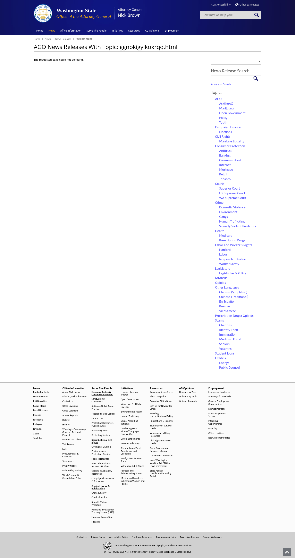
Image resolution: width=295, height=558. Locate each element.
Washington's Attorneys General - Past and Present (74, 432)
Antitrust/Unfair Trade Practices (102, 407)
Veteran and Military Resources (102, 472)
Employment (172, 30)
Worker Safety (229, 264)
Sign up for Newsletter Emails (161, 407)
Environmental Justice (132, 411)
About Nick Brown (71, 392)
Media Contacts (41, 392)
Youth (223, 122)
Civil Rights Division (101, 446)
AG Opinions (152, 30)
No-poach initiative (232, 259)
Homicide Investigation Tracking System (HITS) (103, 511)
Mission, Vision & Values (74, 396)
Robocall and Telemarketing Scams (131, 472)
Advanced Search (221, 84)
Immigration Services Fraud (131, 460)
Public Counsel (229, 367)
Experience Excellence (219, 392)
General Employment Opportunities (218, 403)
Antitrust (225, 151)
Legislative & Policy (232, 273)
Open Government (232, 113)
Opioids (220, 283)
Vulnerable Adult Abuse (132, 466)
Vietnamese (227, 311)
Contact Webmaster (213, 537)
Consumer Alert (230, 160)
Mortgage (226, 169)
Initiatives (117, 30)
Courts (219, 184)
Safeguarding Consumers (98, 400)
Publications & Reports (161, 421)
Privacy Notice (69, 466)
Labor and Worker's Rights (233, 245)
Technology (68, 461)
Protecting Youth (100, 430)
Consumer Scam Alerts (161, 392)
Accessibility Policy (118, 537)
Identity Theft (228, 330)
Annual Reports (70, 415)
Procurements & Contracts (70, 455)
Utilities (220, 358)
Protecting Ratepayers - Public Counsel (103, 424)
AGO (218, 99)
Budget (66, 420)
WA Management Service (217, 415)
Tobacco (225, 179)
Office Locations (70, 410)
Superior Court (229, 188)
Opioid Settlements (130, 439)
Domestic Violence (232, 207)
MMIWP (221, 278)
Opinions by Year (187, 392)
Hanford (225, 250)
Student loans (225, 353)
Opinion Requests (188, 401)
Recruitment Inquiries (219, 437)
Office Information (70, 30)
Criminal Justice (99, 497)
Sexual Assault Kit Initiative (129, 422)
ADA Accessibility (221, 4)
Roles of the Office (71, 439)
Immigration (227, 334)
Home (39, 30)
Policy (223, 118)
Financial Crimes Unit (102, 517)
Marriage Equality (231, 141)
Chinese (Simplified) (233, 292)
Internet (225, 165)
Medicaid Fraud (230, 339)
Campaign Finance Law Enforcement (103, 480)
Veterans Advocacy (130, 443)
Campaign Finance (228, 127)
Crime (219, 202)
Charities (225, 325)
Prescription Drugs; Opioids (234, 316)
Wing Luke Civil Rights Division (132, 405)
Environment (228, 212)
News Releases (63, 38)
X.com (36, 433)
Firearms (96, 521)
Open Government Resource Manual (159, 449)
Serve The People (96, 30)
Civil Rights (222, 136)
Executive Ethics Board (161, 401)
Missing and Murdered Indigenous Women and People (133, 481)
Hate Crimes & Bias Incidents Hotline (101, 465)
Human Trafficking (232, 221)
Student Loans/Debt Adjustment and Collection (131, 451)
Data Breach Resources (161, 455)
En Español (227, 301)
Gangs (223, 217)
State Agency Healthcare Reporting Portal (160, 473)
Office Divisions (70, 406)
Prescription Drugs (232, 240)
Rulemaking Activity (72, 470)
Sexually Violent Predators (237, 226)
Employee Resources (142, 537)
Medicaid (225, 235)
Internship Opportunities (215, 422)
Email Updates (40, 410)
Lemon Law (97, 418)
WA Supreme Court (232, 198)
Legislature (222, 268)
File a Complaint (158, 396)
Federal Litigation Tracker (129, 393)
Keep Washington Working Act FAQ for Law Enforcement (160, 463)
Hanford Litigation (100, 459)
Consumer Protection (230, 146)
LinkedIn (37, 429)
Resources (134, 30)
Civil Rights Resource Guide (160, 442)
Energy (224, 363)
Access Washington (189, 537)
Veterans (225, 349)
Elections (225, 132)
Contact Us (67, 401)
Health (220, 231)
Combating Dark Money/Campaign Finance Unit (130, 431)
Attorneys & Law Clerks (219, 396)
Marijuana (226, 108)
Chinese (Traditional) (233, 297)
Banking (224, 155)
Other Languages (247, 4)
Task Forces (68, 444)
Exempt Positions (216, 409)
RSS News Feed (40, 401)
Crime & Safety (99, 493)
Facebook (38, 419)
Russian (224, 306)
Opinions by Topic (188, 396)
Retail (223, 174)
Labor (223, 254)
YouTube (37, 438)
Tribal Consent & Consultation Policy (72, 477)
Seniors (224, 344)
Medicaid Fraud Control (103, 414)
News (52, 30)
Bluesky (37, 415)
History (66, 424)
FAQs (64, 449)
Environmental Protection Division (101, 453)
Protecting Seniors (101, 435)
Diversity (212, 428)
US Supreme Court (232, 193)
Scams (219, 320)
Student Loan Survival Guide (160, 427)
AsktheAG (226, 103)
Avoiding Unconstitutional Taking (162, 415)
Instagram (38, 424)
